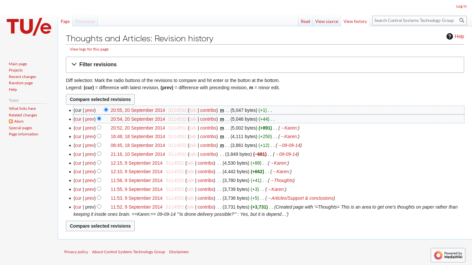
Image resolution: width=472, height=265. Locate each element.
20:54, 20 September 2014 (138, 119)
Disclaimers (179, 251)
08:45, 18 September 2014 (138, 145)
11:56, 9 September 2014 (137, 180)
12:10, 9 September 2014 (137, 171)
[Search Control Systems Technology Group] (419, 20)
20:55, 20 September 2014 (138, 110)
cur (78, 119)
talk (193, 110)
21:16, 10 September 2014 (138, 154)
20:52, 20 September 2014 (138, 128)
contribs (208, 110)
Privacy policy (76, 251)
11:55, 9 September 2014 (137, 189)
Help (454, 36)
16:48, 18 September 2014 (138, 136)
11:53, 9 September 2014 (137, 198)
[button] (265, 64)
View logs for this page (89, 49)
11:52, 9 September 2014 (137, 207)
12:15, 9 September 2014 (137, 163)
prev (89, 110)
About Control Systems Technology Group (128, 251)
